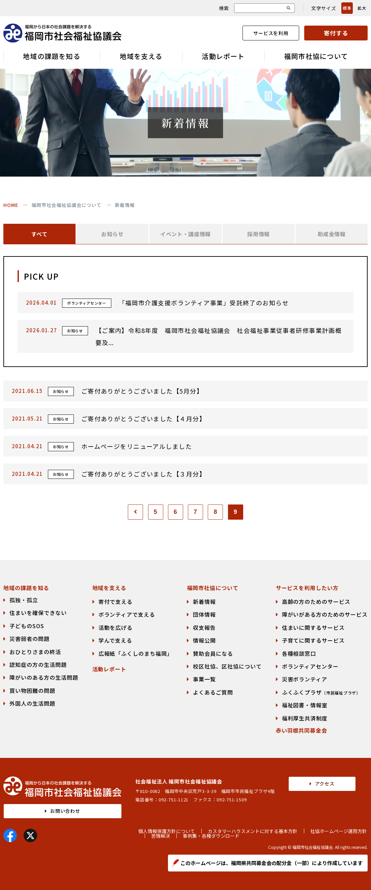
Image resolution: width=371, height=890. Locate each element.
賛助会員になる (213, 653)
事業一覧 (204, 679)
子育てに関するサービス (313, 640)
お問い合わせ (65, 810)
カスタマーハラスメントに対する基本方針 (252, 831)
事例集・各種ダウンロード (211, 835)
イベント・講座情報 (185, 234)
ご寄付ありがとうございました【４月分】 (143, 418)
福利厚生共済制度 (305, 718)
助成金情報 (332, 234)
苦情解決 (160, 835)
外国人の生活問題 (32, 703)
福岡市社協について (316, 56)
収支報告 (204, 627)
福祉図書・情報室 (305, 705)
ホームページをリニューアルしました (136, 446)
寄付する (336, 33)
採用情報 (258, 234)
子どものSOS (26, 626)
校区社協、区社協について (227, 666)
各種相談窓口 (299, 653)
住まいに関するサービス (313, 627)
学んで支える (115, 640)
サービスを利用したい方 (307, 588)
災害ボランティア (304, 679)
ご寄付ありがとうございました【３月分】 (143, 473)
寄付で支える (115, 601)
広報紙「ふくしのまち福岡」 (135, 653)
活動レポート (223, 56)
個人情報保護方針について (166, 831)
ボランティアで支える (126, 614)
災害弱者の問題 (29, 639)
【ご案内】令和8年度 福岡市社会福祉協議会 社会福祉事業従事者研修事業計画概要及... (218, 336)
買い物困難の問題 (32, 690)
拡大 (362, 8)
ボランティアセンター (310, 666)
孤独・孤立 (23, 600)
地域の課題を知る (51, 56)
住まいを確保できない (38, 613)
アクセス (325, 783)
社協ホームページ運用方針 (338, 831)
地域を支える (141, 56)
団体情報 (204, 614)
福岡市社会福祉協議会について (66, 205)
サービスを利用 (270, 33)
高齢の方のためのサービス (316, 601)
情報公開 (204, 640)
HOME (10, 205)
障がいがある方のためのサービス (325, 614)
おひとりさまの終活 (35, 652)
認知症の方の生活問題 (38, 665)
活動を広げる (115, 627)
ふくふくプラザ (321, 692)
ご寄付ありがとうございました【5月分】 (142, 391)
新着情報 (204, 601)
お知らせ (112, 234)
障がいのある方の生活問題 (43, 677)
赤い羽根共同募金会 (301, 730)
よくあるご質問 (213, 692)
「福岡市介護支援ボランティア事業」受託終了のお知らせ (204, 302)
